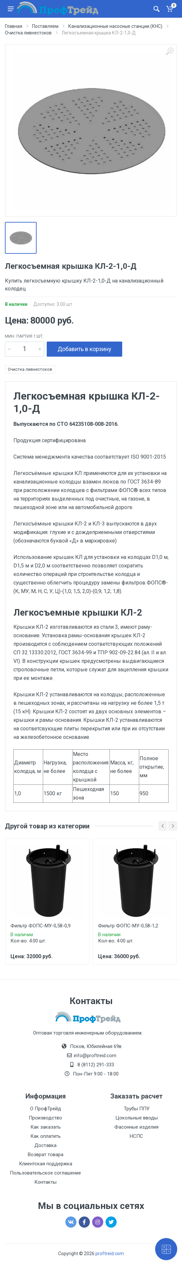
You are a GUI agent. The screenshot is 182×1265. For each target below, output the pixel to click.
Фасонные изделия (136, 1127)
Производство (45, 1118)
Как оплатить (45, 1136)
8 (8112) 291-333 (95, 1065)
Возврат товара (45, 1154)
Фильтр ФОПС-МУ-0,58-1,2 (128, 926)
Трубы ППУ (136, 1109)
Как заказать (45, 1127)
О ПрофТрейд (45, 1109)
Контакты (45, 1182)
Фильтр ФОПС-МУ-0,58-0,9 (40, 926)
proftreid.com (109, 1253)
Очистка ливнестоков (30, 369)
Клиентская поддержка (45, 1164)
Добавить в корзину (84, 349)
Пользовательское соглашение (45, 1173)
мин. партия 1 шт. (24, 336)
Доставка (45, 1145)
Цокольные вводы (136, 1118)
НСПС (136, 1136)
